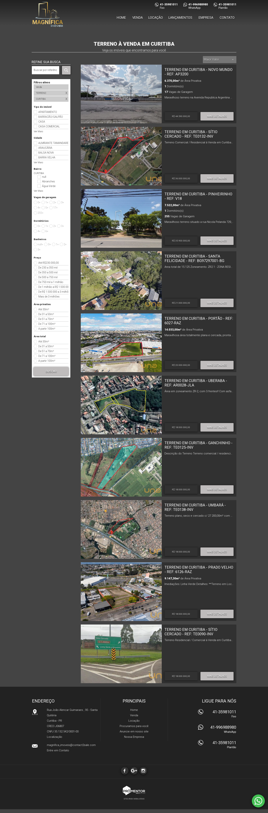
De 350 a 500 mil (48, 272)
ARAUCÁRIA (45, 147)
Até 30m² (43, 309)
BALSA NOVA (46, 152)
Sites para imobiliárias (134, 799)
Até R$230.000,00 (48, 262)
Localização (54, 737)
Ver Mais (38, 131)
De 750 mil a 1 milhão (50, 282)
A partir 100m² (46, 328)
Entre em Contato (58, 750)
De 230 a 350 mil (48, 267)
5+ (46, 207)
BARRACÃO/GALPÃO (50, 116)
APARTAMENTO (47, 111)
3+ (62, 202)
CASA (41, 121)
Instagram (144, 770)
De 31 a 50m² (46, 314)
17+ (55, 207)
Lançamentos (180, 19)
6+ (46, 231)
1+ (46, 202)
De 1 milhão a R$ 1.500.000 (53, 286)
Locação (155, 19)
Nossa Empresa (134, 737)
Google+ (134, 770)
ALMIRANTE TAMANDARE (53, 143)
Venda (137, 19)
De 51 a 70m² (46, 319)
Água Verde (48, 186)
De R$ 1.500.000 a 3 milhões (53, 291)
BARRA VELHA (46, 157)
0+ (39, 202)
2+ (54, 202)
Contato (227, 19)
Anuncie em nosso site (134, 731)
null (44, 176)
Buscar (51, 371)
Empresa (206, 19)
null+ (40, 244)
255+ (41, 212)
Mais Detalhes (217, 116)
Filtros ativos (42, 82)
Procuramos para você (134, 726)
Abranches (48, 181)
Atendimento (258, 800)
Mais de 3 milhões (49, 296)
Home (121, 19)
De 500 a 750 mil (48, 277)
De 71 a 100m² (46, 323)
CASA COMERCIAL (49, 126)
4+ (39, 207)
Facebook (123, 770)
